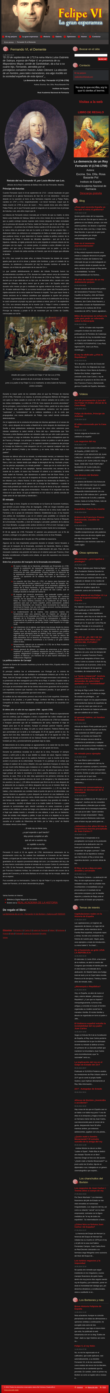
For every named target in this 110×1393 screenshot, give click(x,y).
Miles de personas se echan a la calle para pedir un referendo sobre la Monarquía (90, 318)
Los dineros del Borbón (86, 475)
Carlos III (28, 930)
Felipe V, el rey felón (84, 1346)
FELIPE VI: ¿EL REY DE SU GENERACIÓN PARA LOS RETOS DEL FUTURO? (88, 639)
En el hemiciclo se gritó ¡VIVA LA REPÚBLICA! (89, 951)
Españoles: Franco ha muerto (89, 509)
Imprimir (80, 1387)
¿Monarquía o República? (87, 986)
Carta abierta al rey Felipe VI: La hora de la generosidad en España (90, 597)
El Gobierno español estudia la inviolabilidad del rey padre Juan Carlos (90, 1026)
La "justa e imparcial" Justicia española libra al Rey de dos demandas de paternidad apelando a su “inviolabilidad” (89, 680)
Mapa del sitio (93, 1387)
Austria (43, 933)
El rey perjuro (9, 42)
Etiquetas (7, 930)
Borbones (61, 930)
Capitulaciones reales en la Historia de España (88, 915)
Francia (6, 933)
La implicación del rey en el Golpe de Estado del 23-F (88, 1063)
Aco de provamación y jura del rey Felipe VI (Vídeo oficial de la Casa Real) (90, 403)
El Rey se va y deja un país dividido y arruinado (88, 869)
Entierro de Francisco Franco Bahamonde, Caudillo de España (89, 519)
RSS (104, 1387)
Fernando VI (18, 930)
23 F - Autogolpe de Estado (88, 1089)
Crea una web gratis (11, 1390)
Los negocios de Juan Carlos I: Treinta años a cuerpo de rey (90, 1189)
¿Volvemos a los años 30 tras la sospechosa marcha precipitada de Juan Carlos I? (90, 828)
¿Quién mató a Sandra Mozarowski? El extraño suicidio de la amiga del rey (88, 1139)
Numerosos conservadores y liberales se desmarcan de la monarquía (89, 789)
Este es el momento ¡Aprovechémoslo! (84, 244)
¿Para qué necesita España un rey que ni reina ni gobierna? (89, 208)
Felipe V (52, 930)
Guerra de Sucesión (31, 933)
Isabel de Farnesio (40, 930)
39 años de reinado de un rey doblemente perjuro (89, 280)
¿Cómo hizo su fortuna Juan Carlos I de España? (88, 1225)
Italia (12, 933)
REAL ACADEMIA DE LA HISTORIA (37, 902)
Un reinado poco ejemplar (87, 753)
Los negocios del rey (85, 441)
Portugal (18, 933)
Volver (5, 937)
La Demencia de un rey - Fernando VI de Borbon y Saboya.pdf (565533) (34, 914)
